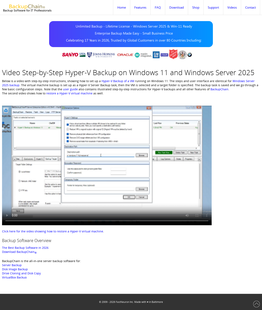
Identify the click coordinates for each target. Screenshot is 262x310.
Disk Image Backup (15, 269)
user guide (70, 89)
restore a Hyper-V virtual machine (69, 93)
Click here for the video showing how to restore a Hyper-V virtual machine (52, 231)
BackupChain (219, 89)
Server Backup (12, 265)
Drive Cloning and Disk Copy (21, 273)
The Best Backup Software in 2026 (25, 248)
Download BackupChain (19, 252)
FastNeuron (122, 302)
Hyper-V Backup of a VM (118, 81)
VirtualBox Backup (14, 277)
